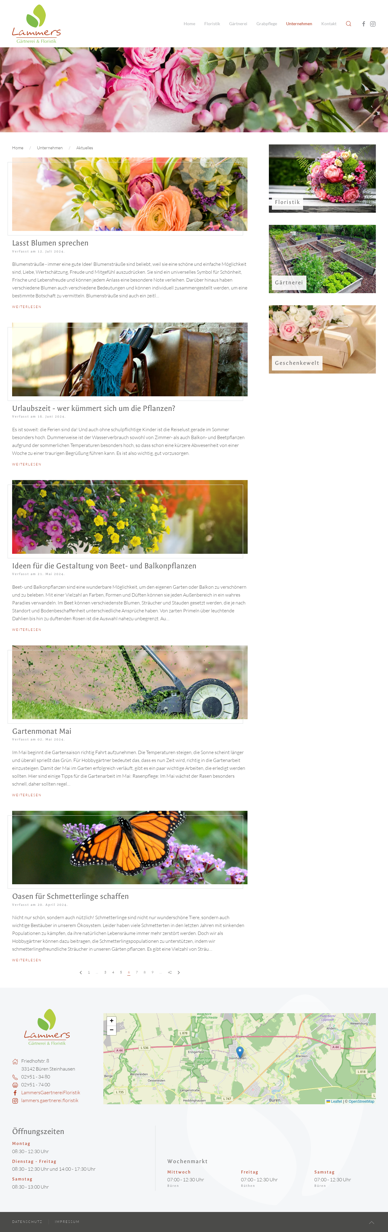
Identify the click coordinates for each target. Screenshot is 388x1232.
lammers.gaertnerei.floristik (50, 1100)
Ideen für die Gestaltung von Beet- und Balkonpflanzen (103, 565)
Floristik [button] (212, 23)
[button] (349, 24)
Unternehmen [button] (299, 23)
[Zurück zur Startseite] (36, 24)
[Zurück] (79, 973)
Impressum (67, 1222)
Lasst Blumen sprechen (50, 243)
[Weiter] (177, 973)
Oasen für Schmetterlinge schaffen (69, 896)
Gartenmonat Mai (40, 731)
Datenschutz (27, 1222)
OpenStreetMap (361, 1101)
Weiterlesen (27, 307)
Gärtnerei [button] (238, 23)
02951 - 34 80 (35, 1077)
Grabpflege (266, 23)
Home (189, 23)
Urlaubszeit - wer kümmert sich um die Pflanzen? (92, 408)
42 (168, 972)
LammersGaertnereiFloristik (50, 1092)
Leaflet (334, 1101)
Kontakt (328, 23)
